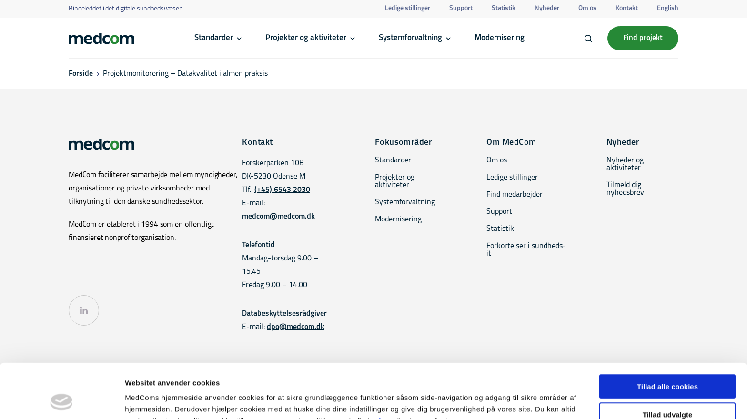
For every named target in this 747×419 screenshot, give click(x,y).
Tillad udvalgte (668, 363)
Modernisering (499, 38)
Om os (587, 8)
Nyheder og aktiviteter (625, 164)
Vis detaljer (495, 400)
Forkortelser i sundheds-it (526, 250)
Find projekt (643, 38)
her (385, 369)
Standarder (213, 38)
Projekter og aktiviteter (305, 38)
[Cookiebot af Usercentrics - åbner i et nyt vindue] (61, 400)
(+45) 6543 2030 (282, 190)
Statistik (503, 8)
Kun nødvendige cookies (667, 391)
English (667, 8)
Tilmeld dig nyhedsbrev (625, 189)
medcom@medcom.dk (278, 216)
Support (461, 8)
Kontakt (627, 8)
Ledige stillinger (407, 8)
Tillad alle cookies (667, 335)
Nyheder (547, 8)
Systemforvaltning (410, 38)
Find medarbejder (514, 195)
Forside (81, 74)
